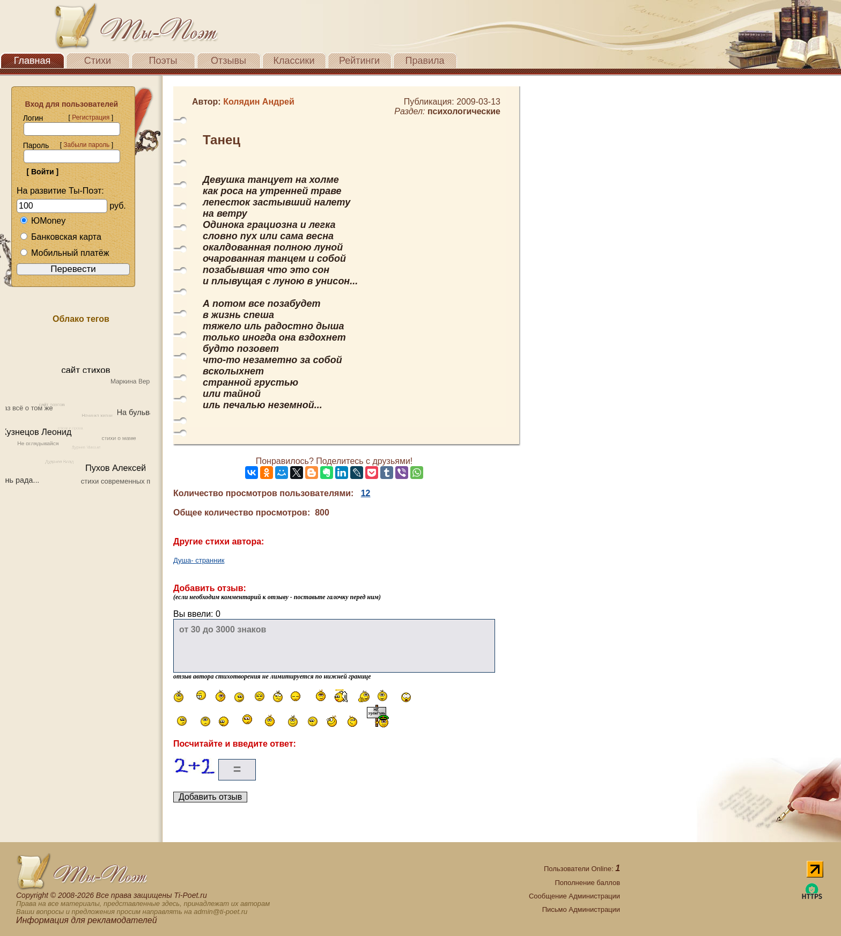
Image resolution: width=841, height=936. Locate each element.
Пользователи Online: (582, 869)
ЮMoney (42, 220)
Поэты (163, 60)
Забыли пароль (86, 145)
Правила (424, 60)
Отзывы (228, 60)
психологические (463, 111)
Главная (32, 60)
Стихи (97, 60)
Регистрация (90, 117)
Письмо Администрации (581, 909)
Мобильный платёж (64, 252)
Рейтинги (359, 60)
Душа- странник (198, 560)
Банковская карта (60, 236)
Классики (294, 60)
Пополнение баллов (587, 883)
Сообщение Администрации (574, 896)
